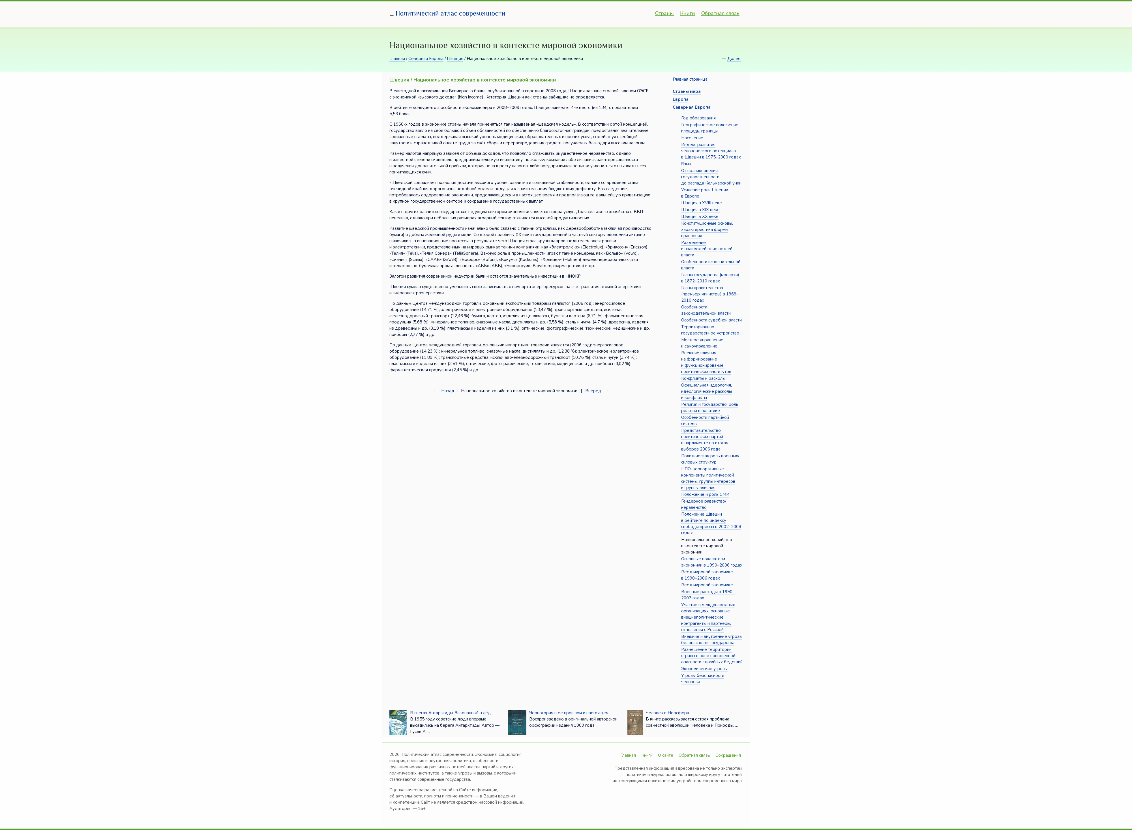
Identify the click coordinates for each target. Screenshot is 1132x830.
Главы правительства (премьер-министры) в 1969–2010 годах (710, 294)
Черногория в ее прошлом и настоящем (568, 713)
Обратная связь (720, 13)
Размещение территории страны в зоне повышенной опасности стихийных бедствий (712, 656)
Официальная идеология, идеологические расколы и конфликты (706, 391)
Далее (734, 58)
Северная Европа (425, 58)
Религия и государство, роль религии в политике (709, 407)
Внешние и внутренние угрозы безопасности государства (711, 639)
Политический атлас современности (450, 13)
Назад (447, 391)
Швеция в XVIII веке (701, 203)
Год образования (698, 118)
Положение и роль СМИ (705, 494)
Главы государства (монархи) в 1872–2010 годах (710, 278)
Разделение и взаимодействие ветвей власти (706, 249)
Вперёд (593, 391)
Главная (397, 58)
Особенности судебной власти (711, 320)
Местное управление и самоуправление (702, 343)
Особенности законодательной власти (706, 310)
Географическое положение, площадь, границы (710, 128)
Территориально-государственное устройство (710, 330)
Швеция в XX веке (700, 216)
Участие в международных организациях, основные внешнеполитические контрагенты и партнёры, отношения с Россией (708, 617)
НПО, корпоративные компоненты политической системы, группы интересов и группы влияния (708, 478)
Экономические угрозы (704, 669)
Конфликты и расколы (703, 378)
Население (692, 138)
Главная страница (690, 79)
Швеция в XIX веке (700, 210)
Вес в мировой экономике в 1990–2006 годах (707, 575)
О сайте (665, 755)
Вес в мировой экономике (707, 585)
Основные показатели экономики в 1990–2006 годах (711, 562)
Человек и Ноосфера (667, 713)
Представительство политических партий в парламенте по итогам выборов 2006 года (704, 440)
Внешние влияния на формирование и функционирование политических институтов (706, 362)
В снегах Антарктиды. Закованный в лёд (450, 713)
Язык (686, 164)
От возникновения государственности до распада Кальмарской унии (711, 177)
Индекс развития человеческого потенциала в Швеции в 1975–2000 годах (711, 151)
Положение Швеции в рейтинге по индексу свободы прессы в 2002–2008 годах (711, 523)
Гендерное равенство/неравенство (703, 504)
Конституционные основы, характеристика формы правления (707, 229)
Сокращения (728, 755)
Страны (664, 13)
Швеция (455, 58)
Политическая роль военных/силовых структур (710, 459)
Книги (687, 13)
